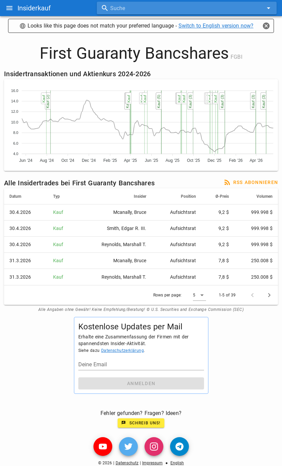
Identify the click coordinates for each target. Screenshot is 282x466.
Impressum (152, 463)
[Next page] (269, 295)
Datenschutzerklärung (122, 350)
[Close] (266, 26)
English (177, 463)
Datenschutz (127, 463)
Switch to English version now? (215, 25)
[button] (199, 295)
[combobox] (187, 8)
